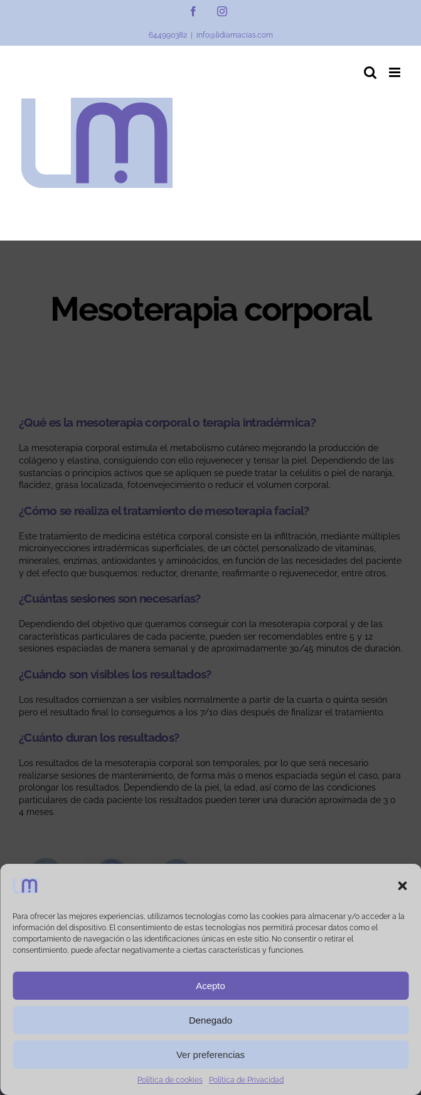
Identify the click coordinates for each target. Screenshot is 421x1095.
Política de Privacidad (246, 1080)
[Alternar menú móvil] (395, 72)
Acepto (210, 985)
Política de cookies (170, 1080)
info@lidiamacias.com (234, 35)
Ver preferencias (210, 1054)
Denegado (210, 1020)
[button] (402, 886)
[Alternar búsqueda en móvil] (370, 72)
